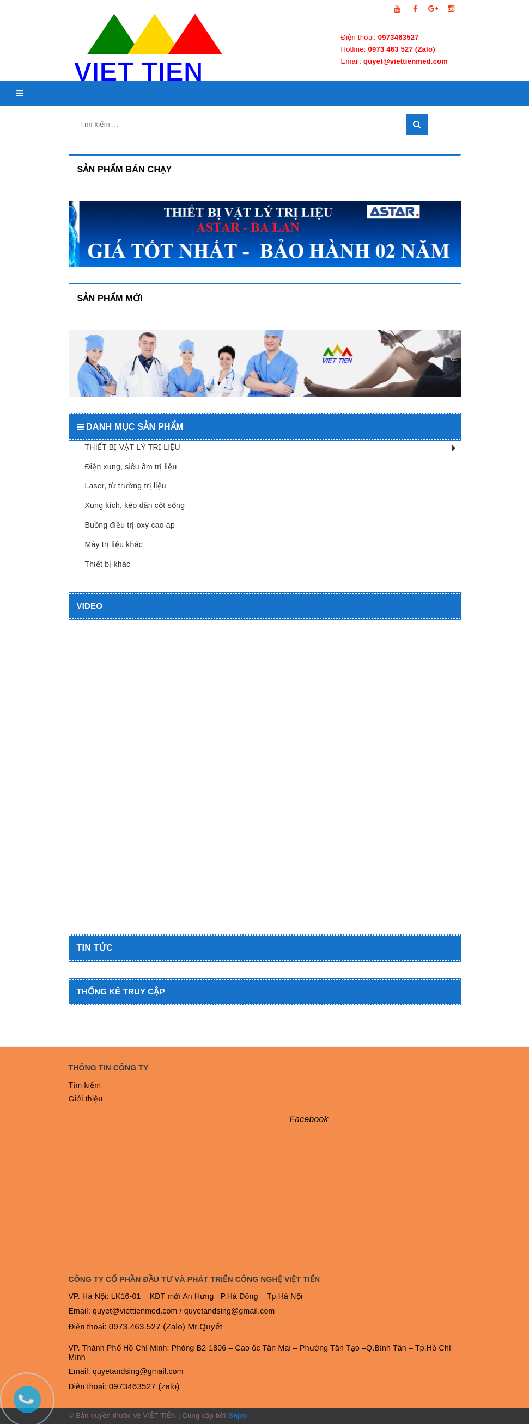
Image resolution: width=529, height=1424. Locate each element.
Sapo (237, 1415)
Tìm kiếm (85, 1085)
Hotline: (388, 49)
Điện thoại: (380, 37)
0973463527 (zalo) (144, 1386)
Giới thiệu (86, 1098)
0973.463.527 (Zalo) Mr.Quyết (166, 1326)
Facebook (309, 1119)
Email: (394, 61)
